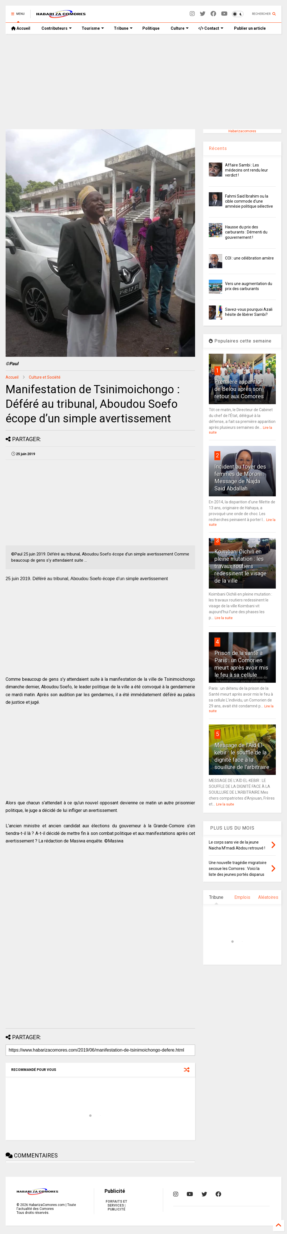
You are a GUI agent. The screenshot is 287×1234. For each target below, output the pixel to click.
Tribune (123, 28)
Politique (150, 28)
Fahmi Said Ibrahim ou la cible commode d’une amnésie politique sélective (249, 201)
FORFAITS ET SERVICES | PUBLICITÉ (116, 1205)
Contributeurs (56, 28)
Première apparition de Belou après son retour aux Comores (239, 389)
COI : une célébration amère (249, 258)
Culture (180, 28)
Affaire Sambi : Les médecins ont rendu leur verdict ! (246, 170)
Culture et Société (45, 377)
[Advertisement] (143, 81)
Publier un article (249, 28)
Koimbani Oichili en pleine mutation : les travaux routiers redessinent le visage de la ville (240, 566)
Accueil (20, 28)
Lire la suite (224, 618)
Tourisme (93, 28)
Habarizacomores (242, 131)
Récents (218, 148)
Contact (210, 28)
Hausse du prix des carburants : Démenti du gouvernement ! (246, 232)
